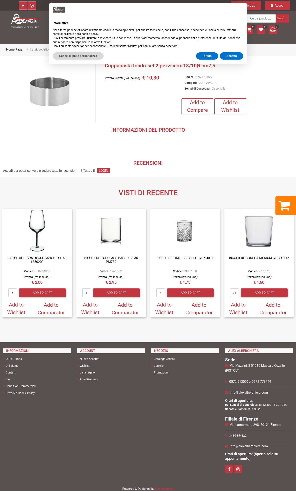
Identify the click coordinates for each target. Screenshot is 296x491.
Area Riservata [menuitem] (87, 379)
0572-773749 (261, 382)
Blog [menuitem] (7, 379)
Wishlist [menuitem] (83, 365)
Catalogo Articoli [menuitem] (163, 359)
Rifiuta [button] (207, 56)
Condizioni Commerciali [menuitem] (19, 386)
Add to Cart (42, 293)
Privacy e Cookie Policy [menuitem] (19, 393)
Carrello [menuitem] (157, 365)
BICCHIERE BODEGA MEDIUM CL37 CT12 (259, 258)
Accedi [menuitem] (277, 5)
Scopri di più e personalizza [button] (78, 56)
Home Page (14, 49)
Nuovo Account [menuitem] (88, 359)
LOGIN (103, 171)
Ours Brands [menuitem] (12, 359)
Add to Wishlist (230, 106)
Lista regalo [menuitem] (86, 372)
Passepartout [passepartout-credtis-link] (164, 489)
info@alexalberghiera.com (249, 392)
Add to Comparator (51, 309)
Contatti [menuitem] (9, 372)
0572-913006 (239, 382)
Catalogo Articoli (40, 49)
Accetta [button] (231, 56)
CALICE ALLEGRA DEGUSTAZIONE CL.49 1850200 (37, 260)
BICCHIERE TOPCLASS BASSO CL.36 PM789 (111, 260)
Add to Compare (197, 106)
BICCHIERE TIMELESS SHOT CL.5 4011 (185, 258)
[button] (282, 18)
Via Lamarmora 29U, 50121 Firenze (255, 425)
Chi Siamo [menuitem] (10, 365)
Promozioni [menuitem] (159, 372)
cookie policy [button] (90, 34)
